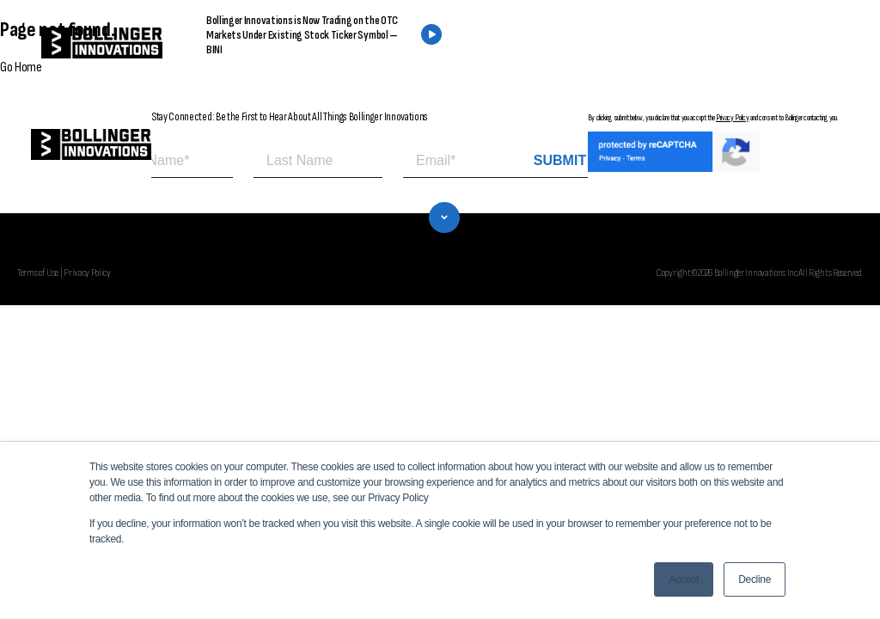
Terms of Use (37, 272)
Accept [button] (684, 579)
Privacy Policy (732, 118)
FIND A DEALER (603, 43)
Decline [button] (754, 579)
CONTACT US (736, 43)
